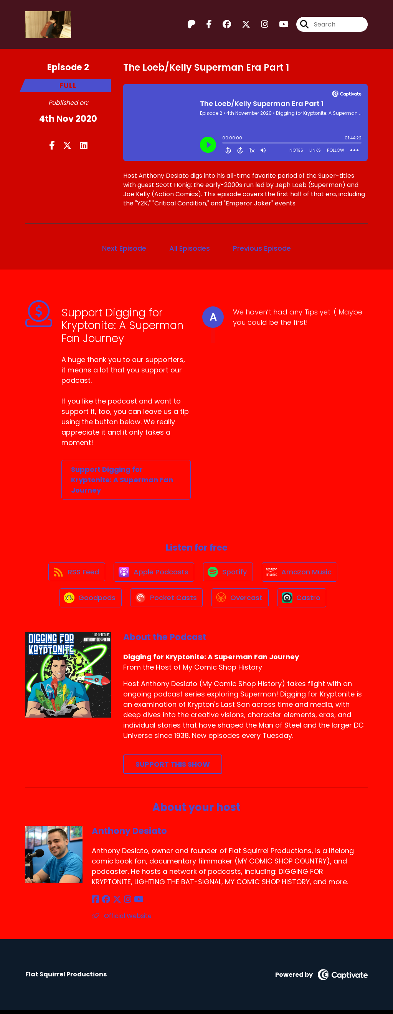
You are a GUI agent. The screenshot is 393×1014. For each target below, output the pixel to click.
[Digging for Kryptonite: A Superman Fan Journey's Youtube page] (279, 25)
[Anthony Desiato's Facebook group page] (105, 903)
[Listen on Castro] (304, 601)
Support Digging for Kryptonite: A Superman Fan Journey (122, 480)
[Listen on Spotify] (228, 573)
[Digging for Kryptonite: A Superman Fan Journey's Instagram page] (260, 25)
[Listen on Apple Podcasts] (153, 573)
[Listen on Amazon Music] (301, 573)
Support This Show (172, 767)
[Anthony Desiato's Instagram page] (124, 903)
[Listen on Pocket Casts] (165, 601)
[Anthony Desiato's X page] (115, 903)
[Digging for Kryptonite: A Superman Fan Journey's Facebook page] (204, 25)
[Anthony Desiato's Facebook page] (95, 903)
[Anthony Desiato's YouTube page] (134, 903)
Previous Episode (262, 248)
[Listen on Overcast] (240, 601)
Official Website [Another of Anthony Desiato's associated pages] (122, 919)
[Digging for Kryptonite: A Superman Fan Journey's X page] (241, 25)
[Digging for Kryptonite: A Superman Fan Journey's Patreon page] (191, 25)
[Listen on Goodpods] (88, 601)
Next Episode (124, 248)
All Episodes (189, 248)
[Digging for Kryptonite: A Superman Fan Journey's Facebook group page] (222, 25)
